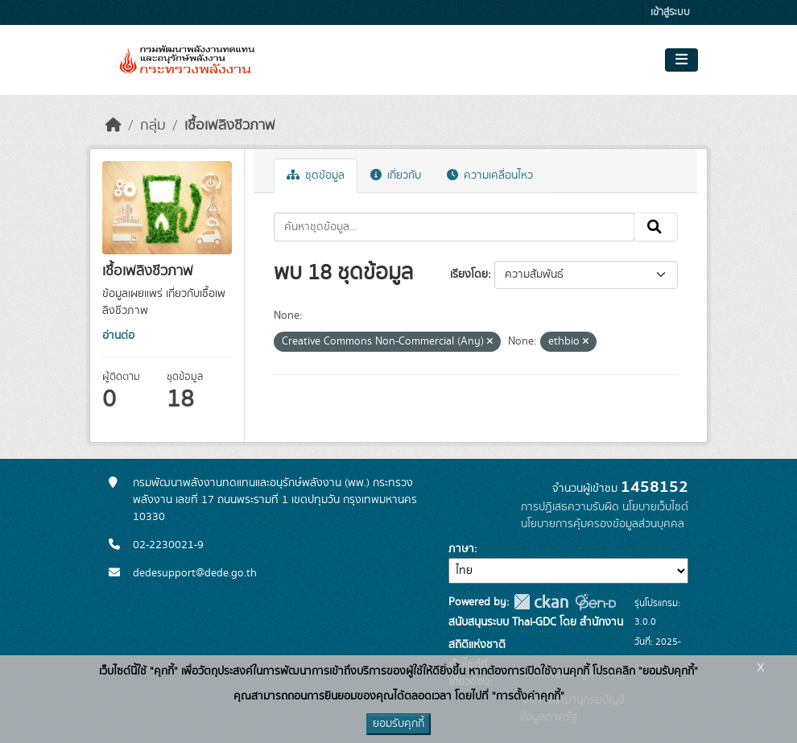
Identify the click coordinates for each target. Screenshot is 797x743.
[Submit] (656, 227)
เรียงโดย (469, 274)
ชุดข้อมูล (316, 175)
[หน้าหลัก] (113, 125)
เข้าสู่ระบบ (670, 12)
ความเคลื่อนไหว (490, 175)
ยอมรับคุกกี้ (398, 724)
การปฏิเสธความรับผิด (570, 507)
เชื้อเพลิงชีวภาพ (229, 125)
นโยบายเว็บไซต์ (655, 507)
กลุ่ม (153, 125)
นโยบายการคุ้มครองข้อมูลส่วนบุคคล (602, 524)
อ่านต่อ (118, 336)
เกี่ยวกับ (395, 175)
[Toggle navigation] (681, 60)
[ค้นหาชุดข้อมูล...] (454, 227)
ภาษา (461, 549)
